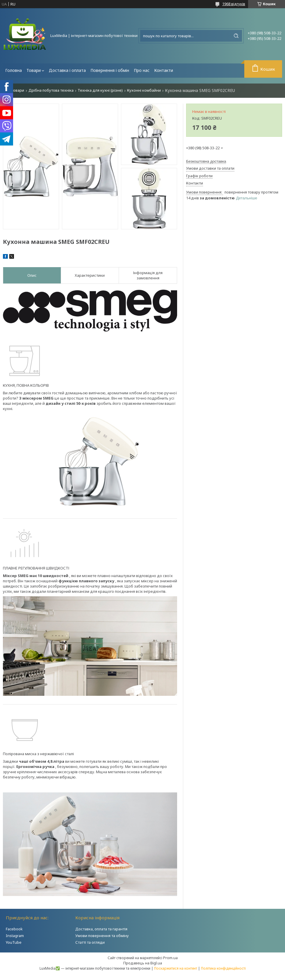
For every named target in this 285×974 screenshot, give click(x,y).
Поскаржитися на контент (175, 968)
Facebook (14, 929)
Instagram (15, 935)
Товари (33, 70)
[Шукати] (236, 36)
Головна (13, 70)
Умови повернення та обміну (102, 935)
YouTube (14, 942)
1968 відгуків (233, 3)
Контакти (163, 70)
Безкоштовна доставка (206, 161)
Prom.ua (170, 957)
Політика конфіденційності (223, 968)
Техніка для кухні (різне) (100, 90)
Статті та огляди (90, 942)
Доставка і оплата (67, 70)
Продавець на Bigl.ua (142, 963)
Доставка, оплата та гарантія (101, 929)
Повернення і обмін (109, 70)
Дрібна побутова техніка (51, 90)
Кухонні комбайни (144, 90)
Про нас (141, 70)
